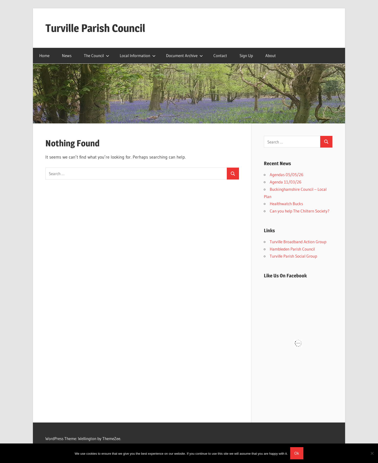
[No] (371, 453)
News (66, 55)
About (270, 55)
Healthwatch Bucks (286, 203)
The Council (96, 55)
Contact (220, 55)
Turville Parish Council (95, 28)
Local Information (138, 55)
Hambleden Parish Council (292, 249)
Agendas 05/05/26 (286, 174)
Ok (296, 453)
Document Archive (184, 55)
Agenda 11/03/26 (285, 181)
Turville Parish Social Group (293, 256)
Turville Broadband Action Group (298, 241)
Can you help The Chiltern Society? (299, 210)
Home (44, 55)
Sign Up (246, 55)
